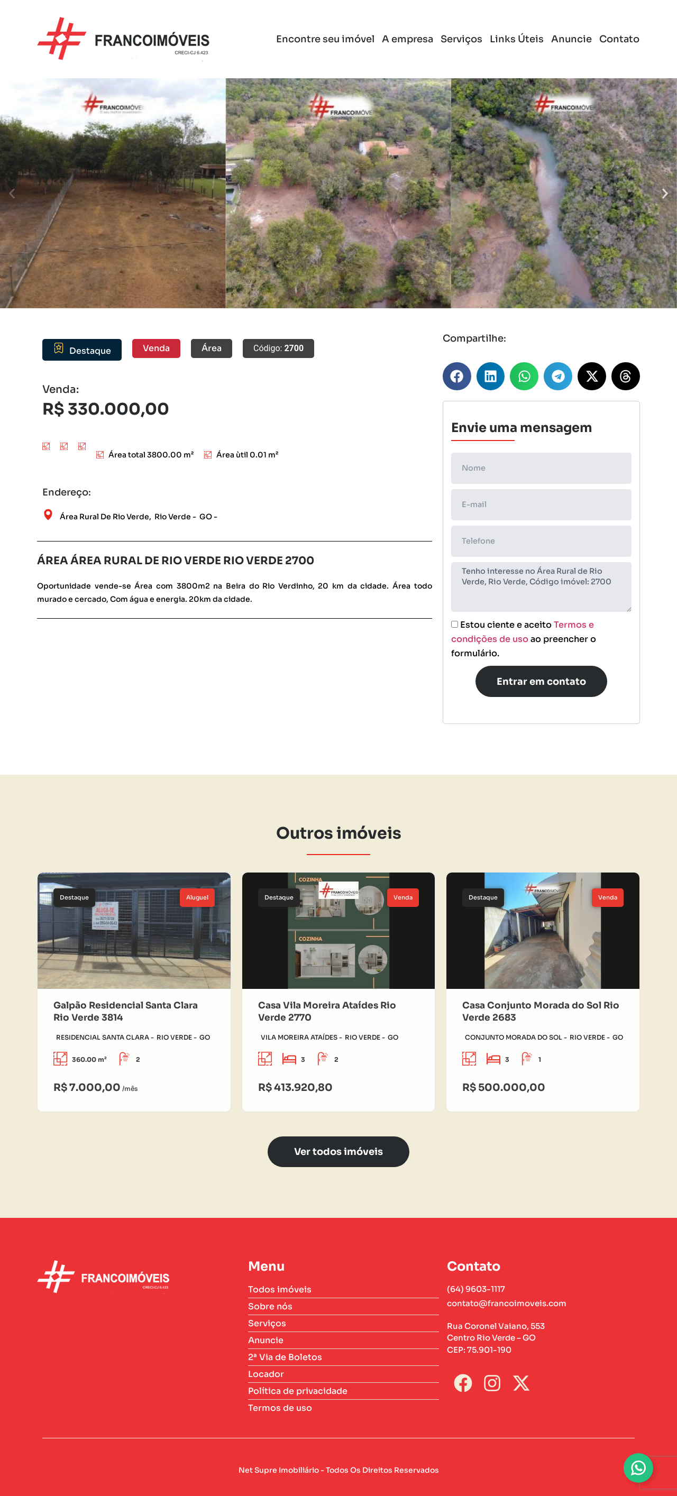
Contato (619, 39)
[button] (12, 193)
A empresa (407, 39)
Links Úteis (517, 39)
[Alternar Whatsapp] (638, 1468)
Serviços (461, 39)
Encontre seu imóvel (325, 39)
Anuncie (571, 39)
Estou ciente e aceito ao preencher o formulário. (523, 639)
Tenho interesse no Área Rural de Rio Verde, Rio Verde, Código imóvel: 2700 (541, 587)
